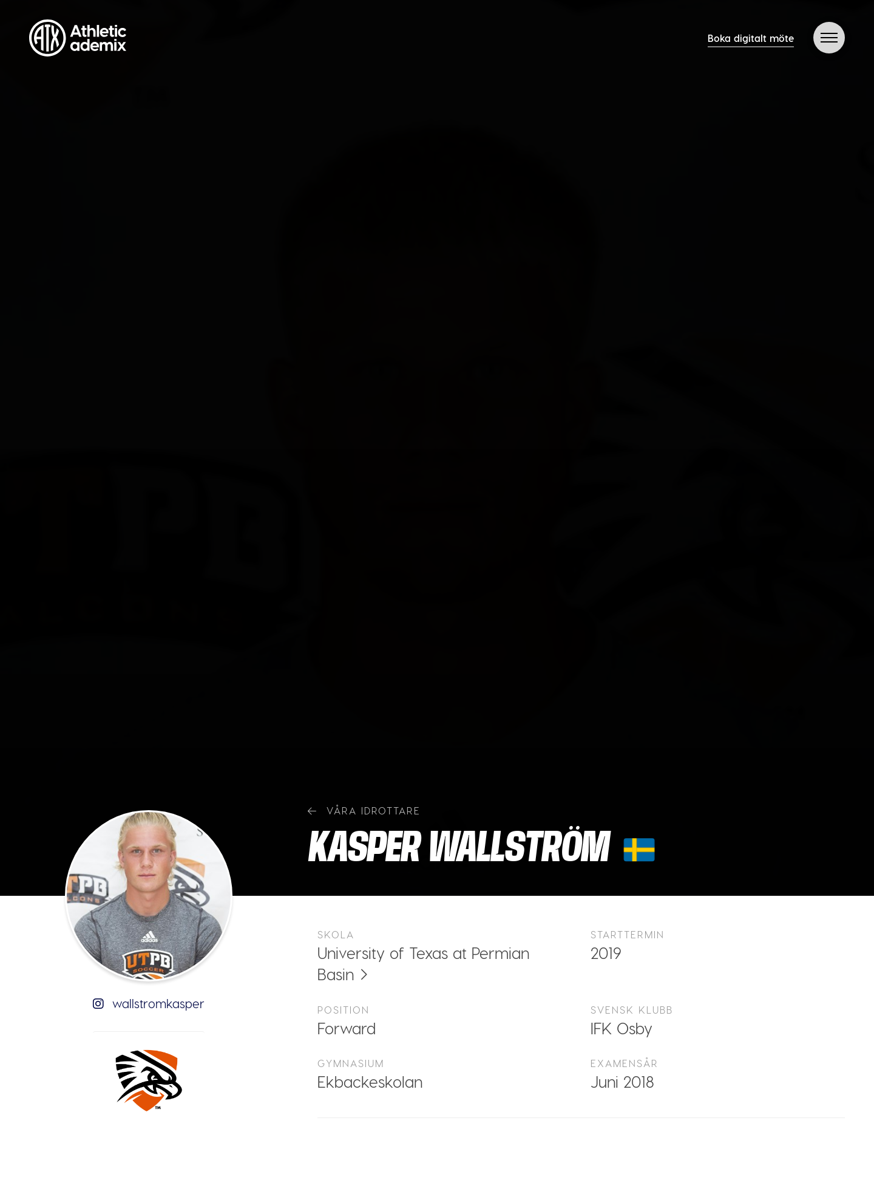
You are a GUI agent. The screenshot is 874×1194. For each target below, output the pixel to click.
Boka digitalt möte (751, 38)
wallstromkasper (149, 1003)
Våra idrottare (364, 810)
